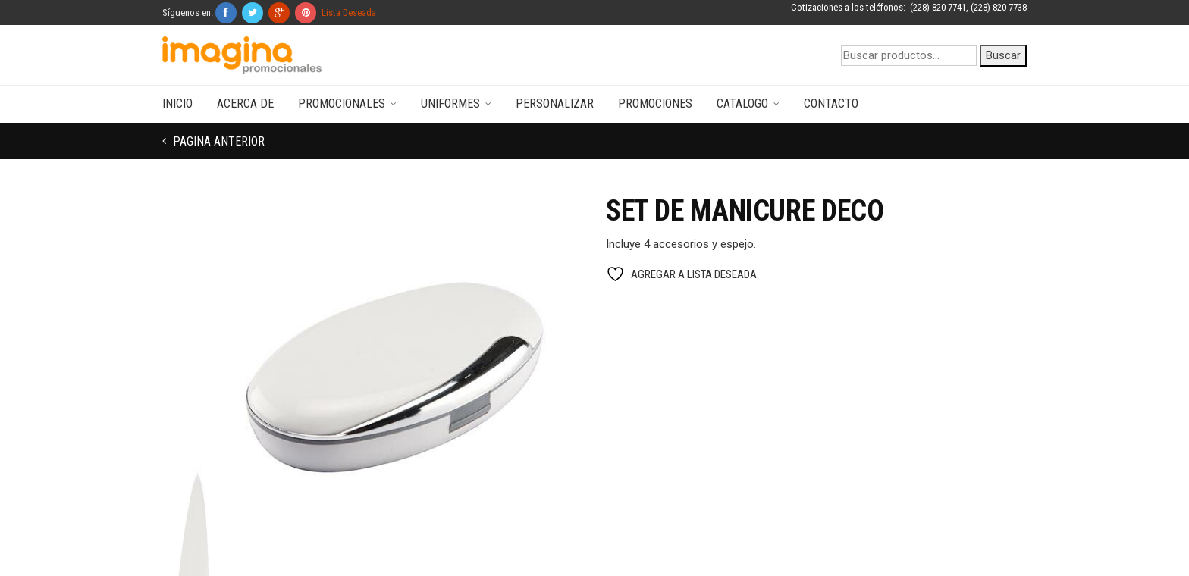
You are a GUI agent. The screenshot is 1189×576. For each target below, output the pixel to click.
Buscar (1003, 55)
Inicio (177, 103)
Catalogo (742, 103)
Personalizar (555, 103)
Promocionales (341, 103)
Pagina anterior (217, 141)
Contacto (831, 103)
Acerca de (245, 103)
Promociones (655, 103)
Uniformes (450, 103)
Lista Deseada (349, 12)
